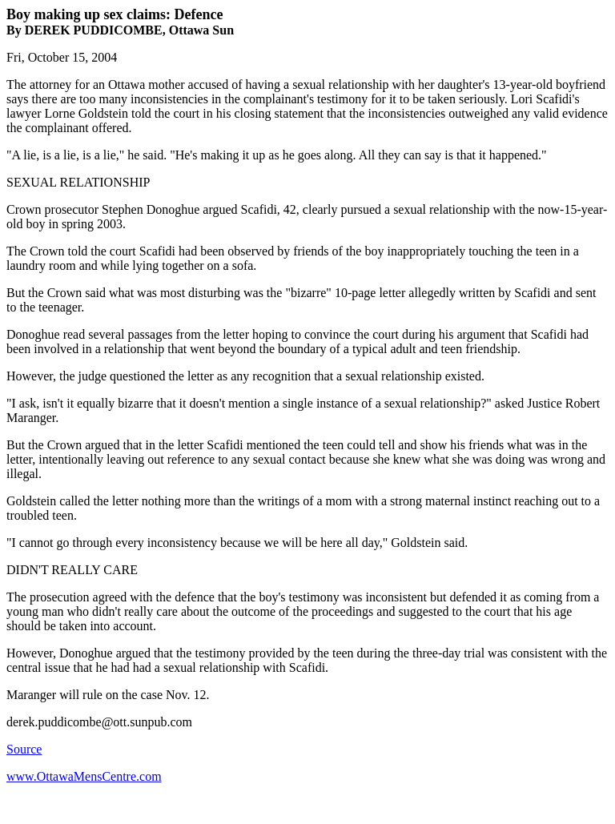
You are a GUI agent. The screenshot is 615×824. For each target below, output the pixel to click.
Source (24, 749)
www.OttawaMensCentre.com (84, 776)
